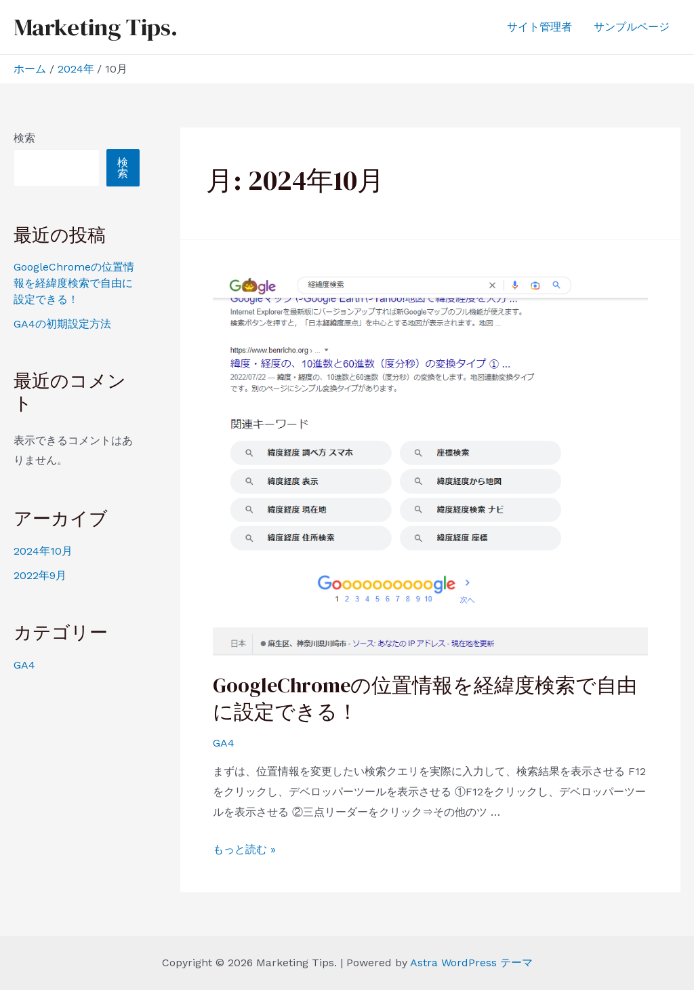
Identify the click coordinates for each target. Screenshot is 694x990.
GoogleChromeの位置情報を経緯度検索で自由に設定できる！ (74, 283)
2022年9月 (40, 575)
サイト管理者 (539, 26)
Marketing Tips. (96, 27)
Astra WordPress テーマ (471, 962)
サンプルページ (632, 26)
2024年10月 (43, 550)
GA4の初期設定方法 (62, 323)
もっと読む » (244, 849)
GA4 (24, 664)
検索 (24, 138)
